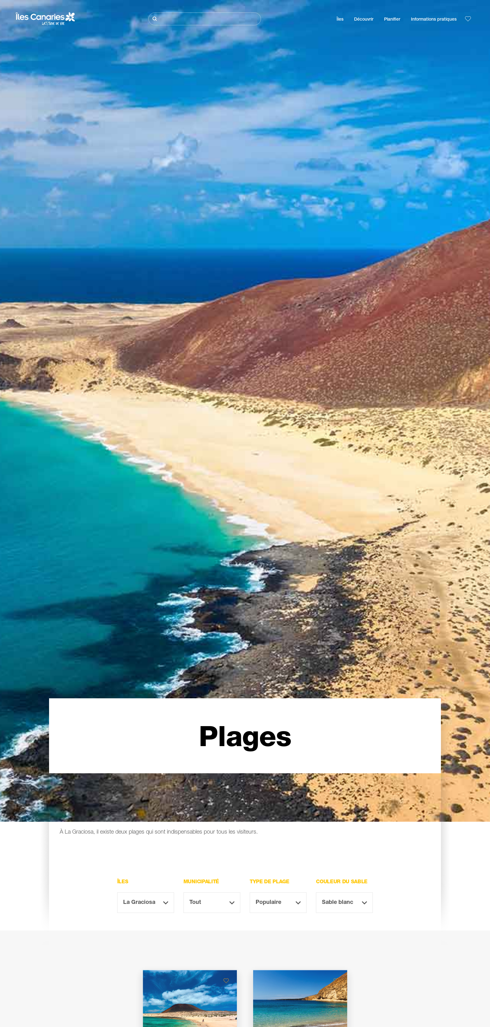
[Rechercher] (204, 18)
